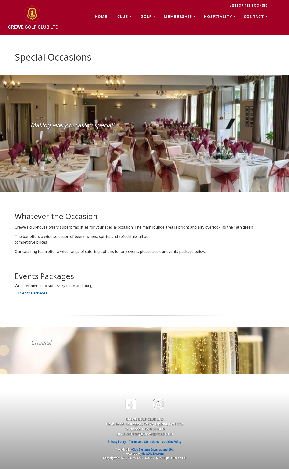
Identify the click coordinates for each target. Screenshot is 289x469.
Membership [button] (179, 16)
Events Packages (32, 293)
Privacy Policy (117, 442)
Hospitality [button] (219, 16)
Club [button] (123, 16)
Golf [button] (147, 16)
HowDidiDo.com (153, 454)
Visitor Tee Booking (249, 5)
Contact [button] (254, 16)
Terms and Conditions (144, 442)
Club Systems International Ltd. (153, 449)
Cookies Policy (171, 442)
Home (101, 16)
